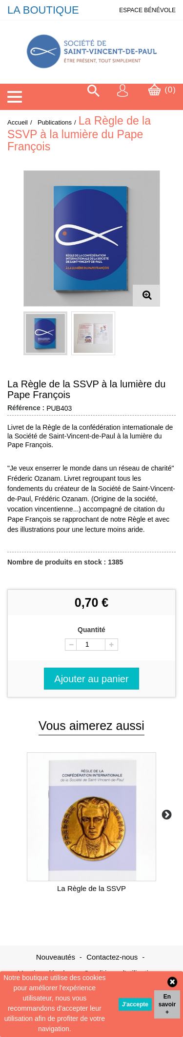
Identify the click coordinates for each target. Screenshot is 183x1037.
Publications (55, 122)
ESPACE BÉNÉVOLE (147, 10)
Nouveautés (56, 957)
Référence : (25, 408)
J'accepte (135, 1004)
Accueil (17, 122)
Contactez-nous (113, 957)
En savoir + (167, 1004)
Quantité (91, 630)
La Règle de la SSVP (91, 888)
